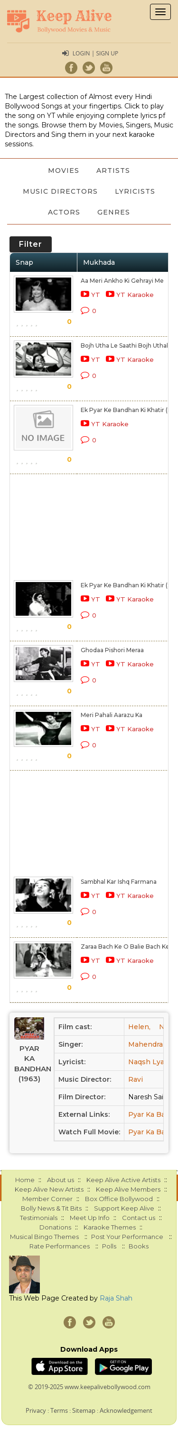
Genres (113, 212)
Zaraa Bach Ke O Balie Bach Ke (125, 946)
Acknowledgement (126, 1410)
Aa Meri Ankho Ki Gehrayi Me (122, 280)
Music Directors (60, 191)
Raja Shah (116, 1298)
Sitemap (83, 1410)
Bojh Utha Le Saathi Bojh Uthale (126, 345)
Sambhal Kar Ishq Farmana (119, 881)
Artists (113, 170)
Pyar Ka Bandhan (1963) (29, 1063)
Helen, (139, 1027)
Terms (59, 1410)
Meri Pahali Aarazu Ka (111, 714)
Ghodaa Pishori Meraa (112, 650)
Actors (64, 212)
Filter (30, 244)
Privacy (36, 1410)
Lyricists (135, 191)
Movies (63, 170)
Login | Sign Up (95, 53)
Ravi (135, 1079)
